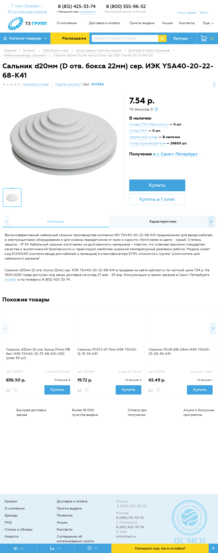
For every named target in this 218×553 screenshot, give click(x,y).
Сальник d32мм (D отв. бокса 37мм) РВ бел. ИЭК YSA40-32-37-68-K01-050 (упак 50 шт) (38, 354)
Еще (206, 23)
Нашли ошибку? (68, 84)
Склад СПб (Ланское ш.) (148, 124)
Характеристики (162, 221)
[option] (64, 141)
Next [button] (211, 221)
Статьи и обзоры (18, 529)
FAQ (8, 522)
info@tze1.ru (126, 536)
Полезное (65, 515)
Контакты (187, 23)
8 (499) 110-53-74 (130, 518)
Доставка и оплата (104, 23)
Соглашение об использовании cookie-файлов (76, 541)
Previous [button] (7, 221)
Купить (157, 185)
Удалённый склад (143, 137)
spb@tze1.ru (88, 12)
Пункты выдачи (142, 23)
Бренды (11, 515)
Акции (167, 23)
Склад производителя (147, 143)
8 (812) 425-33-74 (77, 6)
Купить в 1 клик (157, 199)
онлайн (11, 280)
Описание (55, 221)
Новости (12, 536)
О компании (67, 23)
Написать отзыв (36, 84)
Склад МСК (138, 131)
